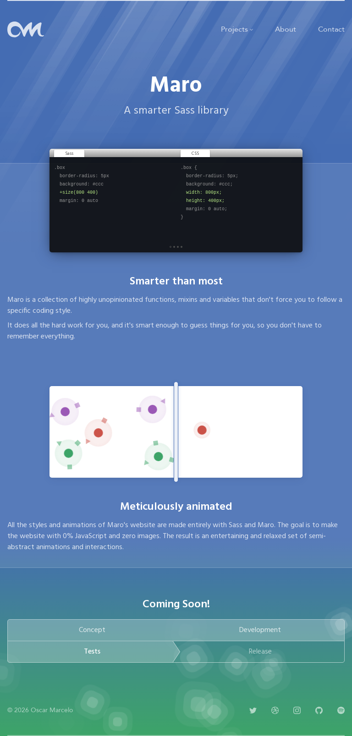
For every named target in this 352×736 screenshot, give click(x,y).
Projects (237, 29)
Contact (331, 29)
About (285, 29)
